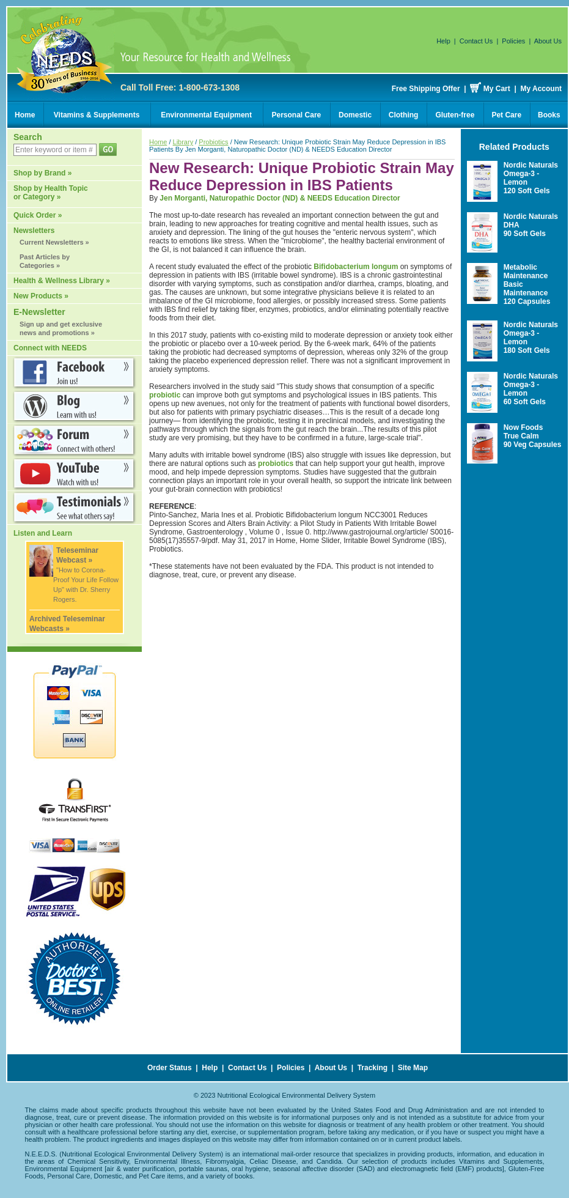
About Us (548, 41)
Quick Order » (37, 215)
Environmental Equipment (206, 115)
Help (443, 41)
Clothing (404, 115)
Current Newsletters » (54, 242)
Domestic (355, 115)
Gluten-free (454, 115)
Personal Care (296, 115)
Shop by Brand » (42, 173)
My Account (541, 88)
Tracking (372, 1067)
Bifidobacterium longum (356, 266)
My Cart (496, 88)
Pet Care (506, 115)
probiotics (275, 463)
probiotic (164, 395)
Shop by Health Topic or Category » (50, 192)
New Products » (40, 296)
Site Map (413, 1067)
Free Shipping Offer (426, 88)
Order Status (169, 1067)
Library (183, 142)
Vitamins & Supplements (96, 115)
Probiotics (213, 142)
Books (549, 115)
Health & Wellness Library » (61, 280)
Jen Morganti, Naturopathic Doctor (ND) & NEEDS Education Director (280, 198)
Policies (513, 41)
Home (25, 115)
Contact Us (476, 41)
